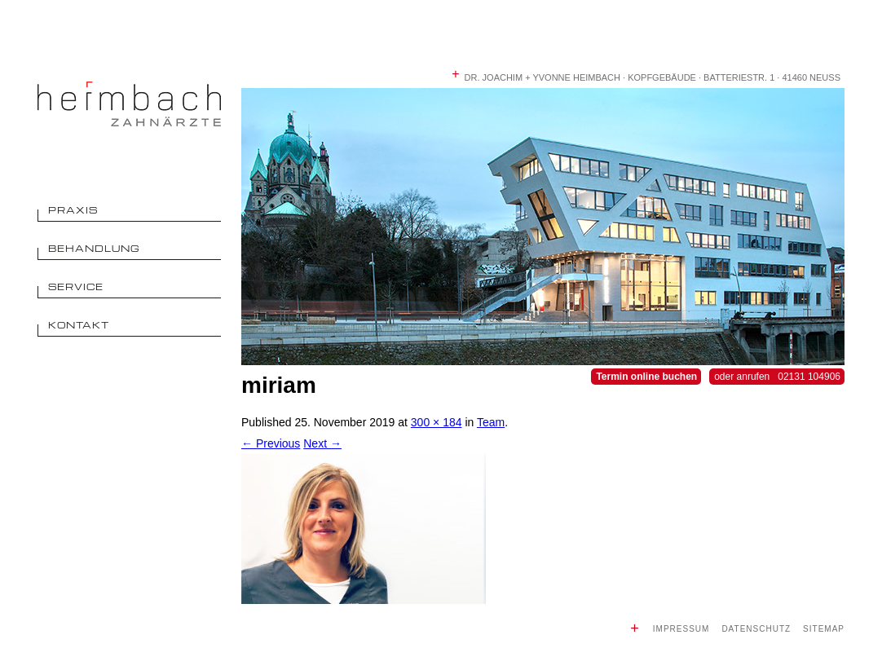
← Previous (270, 443)
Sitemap (824, 628)
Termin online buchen (646, 376)
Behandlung (94, 248)
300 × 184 (436, 422)
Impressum (681, 628)
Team (491, 422)
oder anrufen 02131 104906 (777, 376)
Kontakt (78, 325)
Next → (322, 443)
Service (76, 286)
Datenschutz (756, 628)
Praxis (73, 210)
